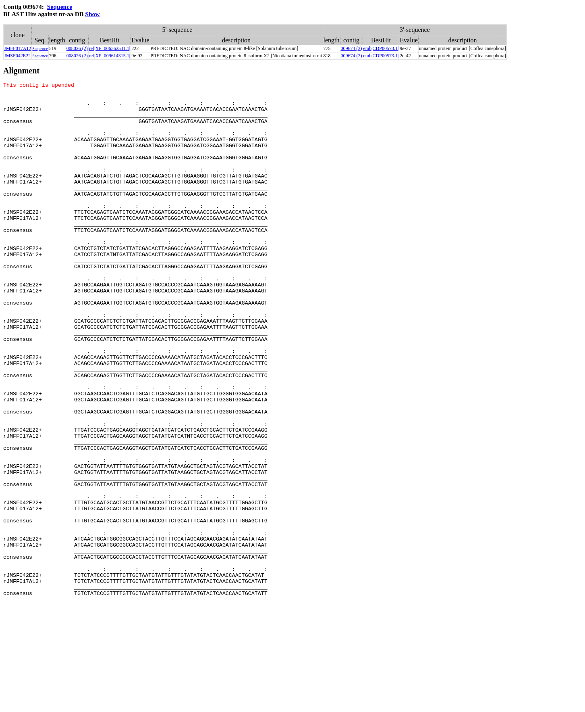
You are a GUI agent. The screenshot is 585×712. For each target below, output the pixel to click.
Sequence (59, 6)
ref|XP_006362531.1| (109, 48)
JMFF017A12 (17, 48)
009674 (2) (351, 48)
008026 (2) (77, 48)
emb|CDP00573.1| (381, 48)
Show (92, 13)
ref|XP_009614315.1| (109, 55)
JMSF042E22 (17, 55)
